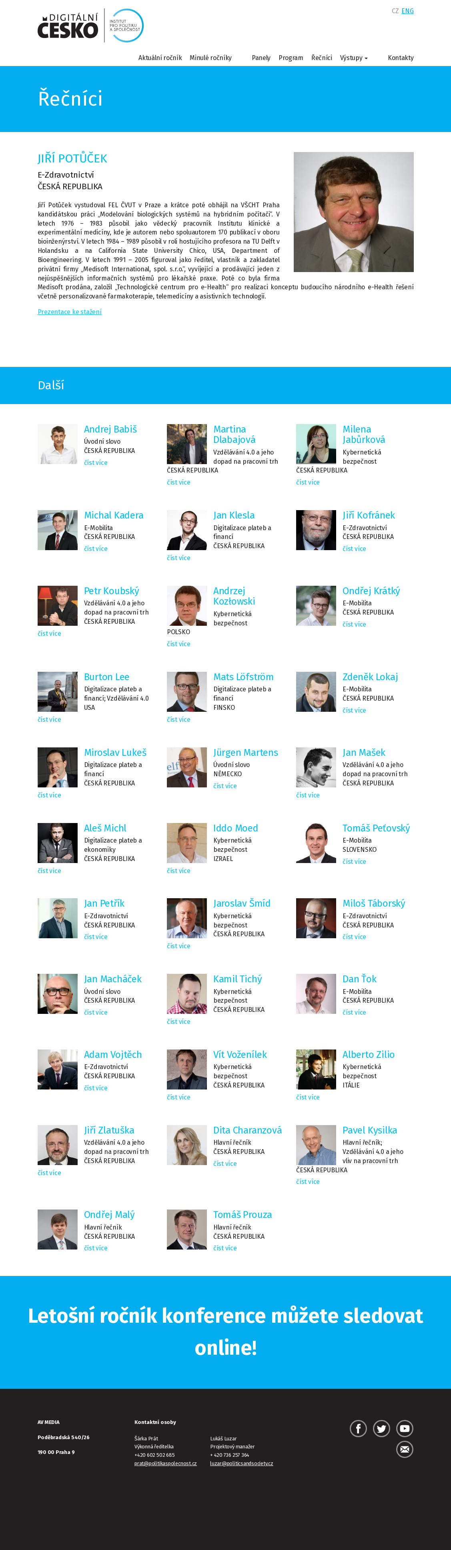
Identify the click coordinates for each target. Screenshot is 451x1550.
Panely (261, 58)
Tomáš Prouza (242, 1214)
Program (291, 58)
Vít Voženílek (240, 1054)
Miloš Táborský (374, 903)
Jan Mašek (364, 752)
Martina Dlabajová (234, 434)
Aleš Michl (105, 828)
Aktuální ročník (160, 58)
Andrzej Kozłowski (234, 596)
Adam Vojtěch (113, 1054)
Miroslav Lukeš (115, 752)
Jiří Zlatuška (109, 1130)
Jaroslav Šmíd (242, 903)
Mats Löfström (243, 677)
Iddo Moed (236, 828)
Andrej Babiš (110, 429)
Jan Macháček (113, 979)
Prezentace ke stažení (70, 312)
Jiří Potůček (72, 158)
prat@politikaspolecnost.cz (165, 1463)
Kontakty (400, 58)
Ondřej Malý (109, 1214)
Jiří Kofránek (369, 515)
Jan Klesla (234, 515)
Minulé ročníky (211, 58)
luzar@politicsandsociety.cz (241, 1463)
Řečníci (321, 58)
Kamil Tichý (237, 979)
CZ (395, 11)
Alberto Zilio (369, 1054)
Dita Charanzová (247, 1130)
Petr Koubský (111, 591)
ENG (407, 11)
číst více (96, 463)
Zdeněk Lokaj (370, 677)
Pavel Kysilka (370, 1130)
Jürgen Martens (245, 752)
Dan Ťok (359, 979)
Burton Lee (107, 677)
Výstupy (354, 58)
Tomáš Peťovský (376, 828)
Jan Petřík (104, 903)
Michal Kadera (114, 515)
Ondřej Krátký (371, 591)
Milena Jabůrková (364, 434)
